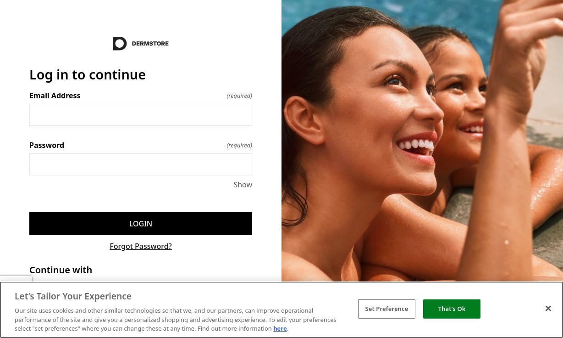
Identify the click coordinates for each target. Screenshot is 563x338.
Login (140, 224)
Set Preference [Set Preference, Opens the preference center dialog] (386, 308)
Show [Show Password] (242, 185)
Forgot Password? (141, 246)
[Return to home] (140, 44)
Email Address (140, 95)
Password (140, 145)
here (280, 328)
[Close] (548, 309)
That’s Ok (452, 308)
